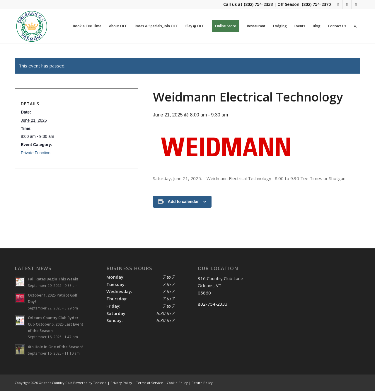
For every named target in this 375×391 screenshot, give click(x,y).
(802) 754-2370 (316, 4)
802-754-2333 (213, 304)
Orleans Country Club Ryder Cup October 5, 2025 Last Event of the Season (55, 324)
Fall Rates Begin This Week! (53, 279)
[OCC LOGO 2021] (32, 26)
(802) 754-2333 (258, 4)
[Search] (355, 26)
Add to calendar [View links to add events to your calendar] (183, 201)
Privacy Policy (121, 382)
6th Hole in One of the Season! (55, 346)
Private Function (35, 152)
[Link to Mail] (347, 4)
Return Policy (202, 382)
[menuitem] (87, 26)
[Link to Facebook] (338, 4)
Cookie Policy (177, 382)
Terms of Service (149, 382)
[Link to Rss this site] (356, 4)
